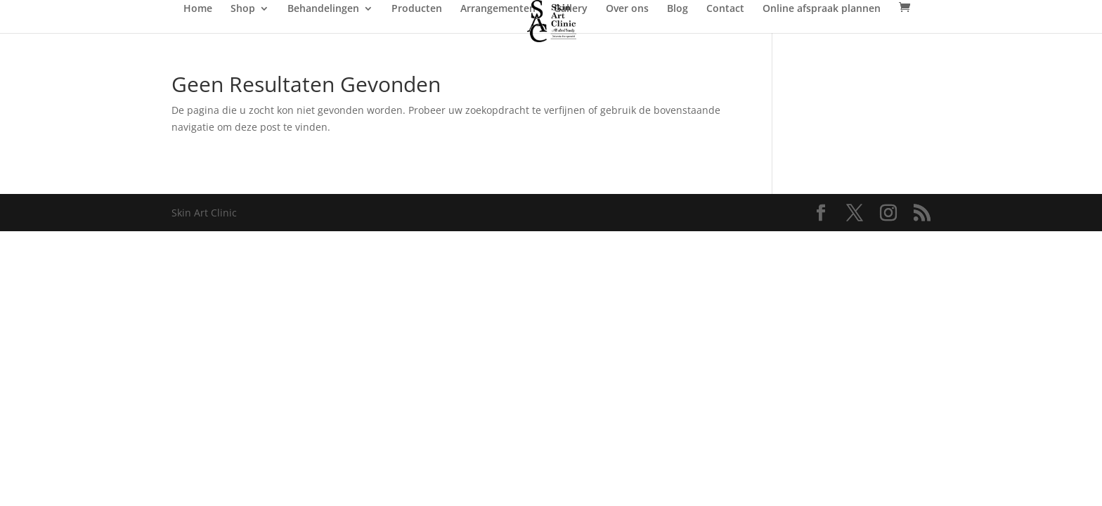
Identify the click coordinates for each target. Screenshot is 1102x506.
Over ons (627, 9)
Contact (725, 9)
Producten (416, 9)
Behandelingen (323, 9)
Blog (677, 9)
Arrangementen (498, 9)
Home (197, 9)
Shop (243, 9)
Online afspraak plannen (822, 9)
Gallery (571, 9)
